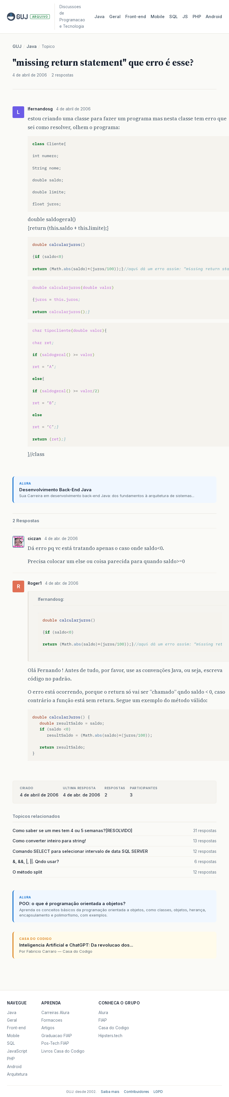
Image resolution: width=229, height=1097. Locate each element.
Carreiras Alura (55, 1012)
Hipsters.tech (110, 1035)
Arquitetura (17, 1074)
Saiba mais (110, 1092)
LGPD (158, 1092)
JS (185, 16)
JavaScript (17, 1051)
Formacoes (51, 1020)
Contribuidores (136, 1092)
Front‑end (135, 16)
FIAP (102, 1020)
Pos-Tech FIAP (55, 1043)
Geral (115, 16)
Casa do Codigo (113, 1027)
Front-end (16, 1027)
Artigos (47, 1027)
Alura (103, 1012)
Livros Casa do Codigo (62, 1051)
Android (214, 16)
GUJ (17, 46)
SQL (173, 16)
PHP (197, 16)
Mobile (158, 16)
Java (99, 16)
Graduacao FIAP (56, 1035)
